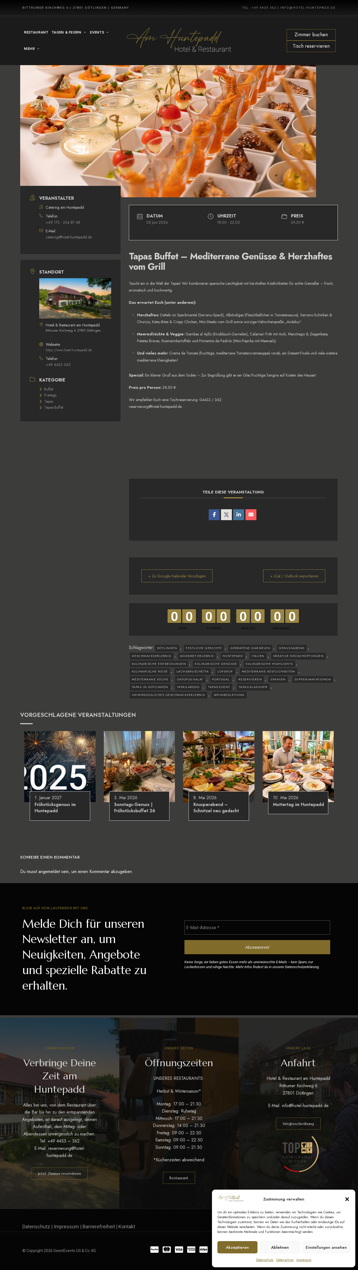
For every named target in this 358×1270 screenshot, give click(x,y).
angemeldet (49, 871)
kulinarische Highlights (269, 664)
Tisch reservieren (311, 46)
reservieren (250, 679)
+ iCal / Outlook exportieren (292, 576)
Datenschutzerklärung (301, 967)
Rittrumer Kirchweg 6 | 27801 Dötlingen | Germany (75, 8)
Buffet (46, 389)
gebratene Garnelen (250, 648)
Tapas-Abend (188, 687)
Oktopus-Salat (190, 679)
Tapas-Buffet (51, 407)
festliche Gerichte (204, 648)
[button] (347, 1199)
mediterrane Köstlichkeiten (268, 671)
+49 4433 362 (58, 364)
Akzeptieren (237, 1247)
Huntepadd (233, 656)
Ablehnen (280, 1247)
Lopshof (225, 671)
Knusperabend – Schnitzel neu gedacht (216, 807)
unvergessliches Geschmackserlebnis (168, 695)
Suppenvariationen (313, 679)
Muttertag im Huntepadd (298, 804)
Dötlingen (167, 648)
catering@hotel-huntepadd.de (69, 237)
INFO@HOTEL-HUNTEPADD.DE (308, 8)
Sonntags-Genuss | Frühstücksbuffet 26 (134, 807)
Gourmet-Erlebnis (197, 656)
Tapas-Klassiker (253, 687)
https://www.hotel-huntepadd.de (69, 350)
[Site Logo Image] (179, 41)
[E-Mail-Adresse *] (257, 928)
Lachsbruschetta (193, 671)
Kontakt (127, 1226)
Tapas (46, 401)
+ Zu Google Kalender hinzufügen (178, 576)
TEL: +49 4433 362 (259, 8)
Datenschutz (265, 1259)
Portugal (221, 679)
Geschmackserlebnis (151, 656)
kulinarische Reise (150, 671)
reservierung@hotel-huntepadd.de (155, 406)
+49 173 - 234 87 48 (63, 222)
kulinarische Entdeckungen (159, 664)
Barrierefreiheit (99, 1226)
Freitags (47, 395)
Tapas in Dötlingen (150, 687)
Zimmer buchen (311, 34)
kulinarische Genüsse (216, 664)
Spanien (278, 679)
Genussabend (292, 648)
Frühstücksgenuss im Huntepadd (55, 807)
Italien (258, 656)
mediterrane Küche (150, 679)
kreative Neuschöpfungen (298, 656)
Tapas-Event (219, 687)
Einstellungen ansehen (326, 1247)
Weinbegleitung (229, 695)
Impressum (303, 1259)
